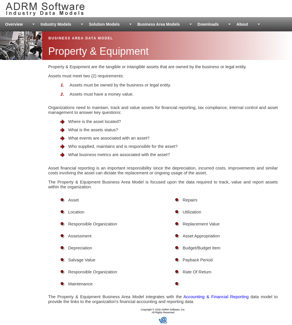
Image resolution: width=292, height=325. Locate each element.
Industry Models (55, 24)
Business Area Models (158, 24)
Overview (14, 24)
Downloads (208, 24)
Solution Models (104, 24)
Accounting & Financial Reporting (216, 296)
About (242, 24)
